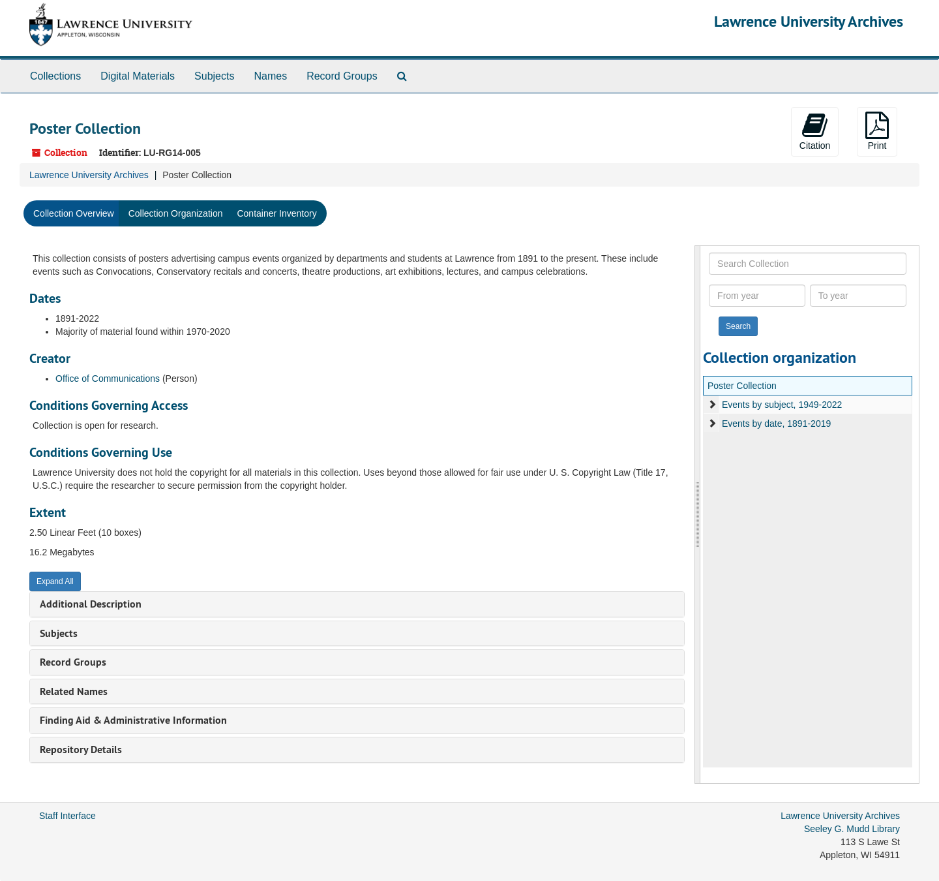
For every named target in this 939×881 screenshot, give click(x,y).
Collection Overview (73, 213)
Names (270, 76)
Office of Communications (107, 378)
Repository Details (81, 749)
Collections (55, 76)
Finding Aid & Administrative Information (133, 720)
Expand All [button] (55, 581)
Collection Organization (175, 213)
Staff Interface (67, 816)
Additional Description (91, 604)
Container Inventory (276, 213)
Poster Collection (742, 385)
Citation (814, 131)
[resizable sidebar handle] (697, 514)
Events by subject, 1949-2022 (782, 404)
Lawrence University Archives (808, 21)
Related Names (74, 691)
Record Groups (342, 76)
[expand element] (712, 404)
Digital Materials (137, 76)
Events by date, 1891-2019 (776, 423)
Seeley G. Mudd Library (852, 829)
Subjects (214, 76)
